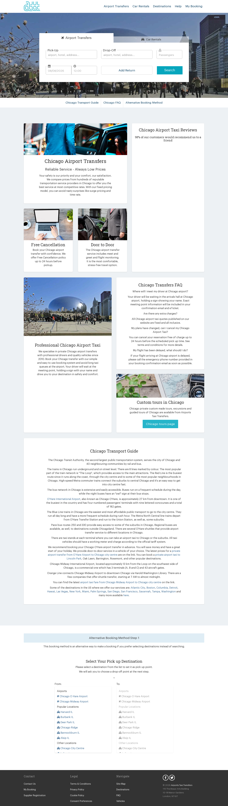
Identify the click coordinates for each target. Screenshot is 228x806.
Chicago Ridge (67, 720)
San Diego (100, 584)
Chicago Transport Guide (83, 102)
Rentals (153, 39)
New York (63, 584)
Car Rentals (144, 6)
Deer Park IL (66, 714)
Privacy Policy (77, 782)
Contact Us (29, 776)
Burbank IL (65, 709)
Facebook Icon (165, 770)
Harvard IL (64, 704)
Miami (73, 584)
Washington (153, 584)
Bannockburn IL (67, 725)
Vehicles (120, 793)
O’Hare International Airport (64, 491)
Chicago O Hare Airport (71, 688)
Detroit (163, 580)
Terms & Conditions (79, 776)
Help (179, 6)
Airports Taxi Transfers (180, 777)
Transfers (78, 38)
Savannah (131, 584)
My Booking (29, 782)
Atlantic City (129, 580)
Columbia (152, 580)
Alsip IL (63, 730)
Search (170, 70)
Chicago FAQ (112, 102)
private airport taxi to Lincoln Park (149, 547)
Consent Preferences (80, 793)
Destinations (164, 6)
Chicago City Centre (70, 740)
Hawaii (172, 580)
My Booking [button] (194, 6)
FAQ (118, 788)
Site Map (120, 776)
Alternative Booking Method (143, 102)
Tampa (141, 584)
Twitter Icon (172, 770)
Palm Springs (85, 584)
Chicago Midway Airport (71, 694)
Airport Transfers (121, 6)
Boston (142, 580)
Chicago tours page (160, 420)
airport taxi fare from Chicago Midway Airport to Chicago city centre (120, 574)
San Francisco (116, 584)
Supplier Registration (34, 788)
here (119, 587)
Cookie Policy (77, 788)
